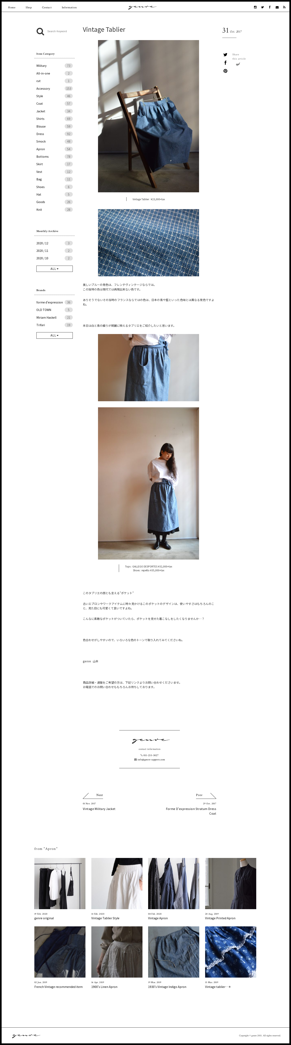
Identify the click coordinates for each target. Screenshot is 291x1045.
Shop (29, 7)
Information (69, 7)
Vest (54, 171)
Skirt (54, 164)
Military (54, 65)
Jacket (54, 111)
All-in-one (54, 73)
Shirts (54, 118)
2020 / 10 (54, 258)
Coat (54, 103)
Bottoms (54, 156)
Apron (54, 149)
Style (54, 96)
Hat (54, 194)
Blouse (54, 126)
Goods (54, 202)
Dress (54, 134)
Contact (47, 7)
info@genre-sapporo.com (149, 759)
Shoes (54, 187)
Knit (54, 209)
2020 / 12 (54, 243)
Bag (54, 179)
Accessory (54, 88)
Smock (54, 141)
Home (12, 7)
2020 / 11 (54, 250)
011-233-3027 (149, 755)
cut (54, 81)
